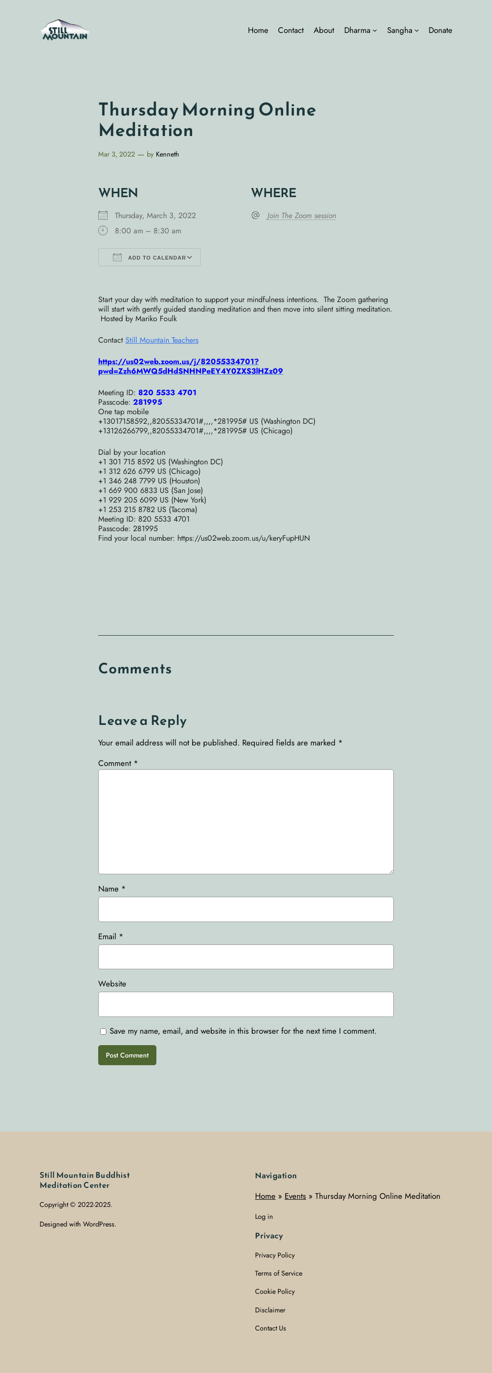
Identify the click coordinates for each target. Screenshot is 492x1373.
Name (112, 888)
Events (295, 1196)
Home (265, 1196)
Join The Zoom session (301, 215)
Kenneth (167, 154)
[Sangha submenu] (416, 30)
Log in (264, 1216)
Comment (118, 763)
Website (112, 983)
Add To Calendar (149, 257)
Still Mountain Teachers (161, 340)
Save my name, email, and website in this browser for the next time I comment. (243, 1031)
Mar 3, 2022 (116, 154)
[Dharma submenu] (374, 30)
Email (110, 936)
